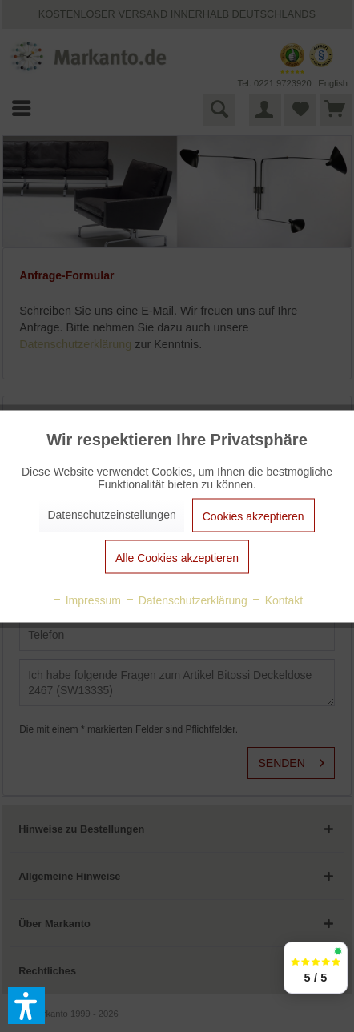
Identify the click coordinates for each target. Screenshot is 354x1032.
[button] (26, 1005)
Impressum (86, 599)
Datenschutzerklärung (185, 599)
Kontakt (277, 599)
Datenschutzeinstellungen (111, 514)
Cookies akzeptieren (253, 515)
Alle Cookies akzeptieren (177, 557)
